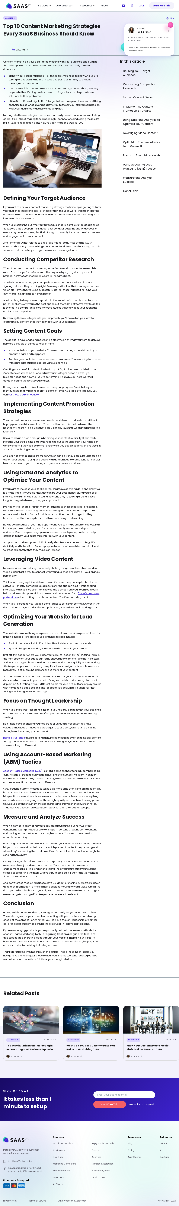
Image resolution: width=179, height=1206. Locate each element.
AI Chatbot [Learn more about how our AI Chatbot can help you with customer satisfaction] (58, 1184)
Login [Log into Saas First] (142, 5)
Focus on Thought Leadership (142, 155)
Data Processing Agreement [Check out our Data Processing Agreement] (72, 1200)
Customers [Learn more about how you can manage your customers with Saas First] (59, 1150)
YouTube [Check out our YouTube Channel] (164, 1157)
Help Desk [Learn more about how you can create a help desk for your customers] (58, 1157)
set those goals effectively (23, 394)
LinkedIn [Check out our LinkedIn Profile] (164, 1143)
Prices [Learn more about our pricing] (104, 5)
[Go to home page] (16, 1144)
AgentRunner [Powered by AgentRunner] (134, 1157)
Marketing (13, 1040)
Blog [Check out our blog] (130, 1143)
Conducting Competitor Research (139, 86)
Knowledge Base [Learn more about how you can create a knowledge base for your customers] (61, 1170)
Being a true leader (14, 738)
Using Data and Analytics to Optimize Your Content (141, 122)
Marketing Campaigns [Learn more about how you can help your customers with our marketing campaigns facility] (64, 1163)
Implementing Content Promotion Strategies (138, 108)
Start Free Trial (162, 5)
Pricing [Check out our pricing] (131, 1150)
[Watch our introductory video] (123, 5)
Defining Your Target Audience (136, 73)
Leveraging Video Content (140, 133)
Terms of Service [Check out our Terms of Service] (37, 1200)
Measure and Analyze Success (137, 180)
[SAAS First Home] (19, 5)
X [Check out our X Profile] (160, 1150)
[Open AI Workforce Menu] (65, 6)
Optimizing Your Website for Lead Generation (141, 144)
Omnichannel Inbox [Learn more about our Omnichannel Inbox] (63, 1143)
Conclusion (130, 191)
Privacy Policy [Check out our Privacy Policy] (10, 1200)
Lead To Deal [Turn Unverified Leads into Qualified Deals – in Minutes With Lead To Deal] (98, 1177)
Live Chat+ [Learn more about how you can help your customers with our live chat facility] (58, 1177)
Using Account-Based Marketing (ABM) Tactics (139, 166)
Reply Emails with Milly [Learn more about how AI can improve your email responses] (103, 1143)
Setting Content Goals (138, 97)
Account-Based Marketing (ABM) (22, 771)
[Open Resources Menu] (88, 6)
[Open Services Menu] (44, 6)
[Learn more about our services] (132, 5)
